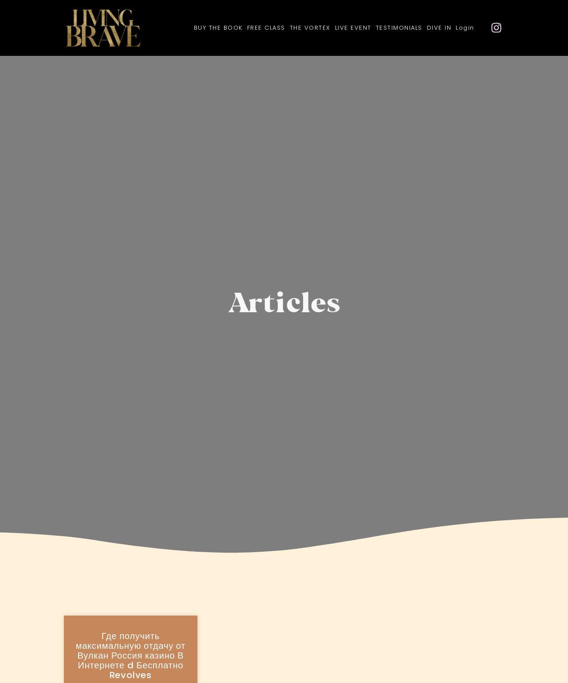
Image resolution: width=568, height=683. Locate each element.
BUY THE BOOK (218, 28)
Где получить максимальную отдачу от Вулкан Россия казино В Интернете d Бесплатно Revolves (130, 655)
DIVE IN (439, 28)
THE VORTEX (310, 28)
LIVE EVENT (353, 28)
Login (465, 28)
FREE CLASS (266, 28)
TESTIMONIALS (399, 28)
